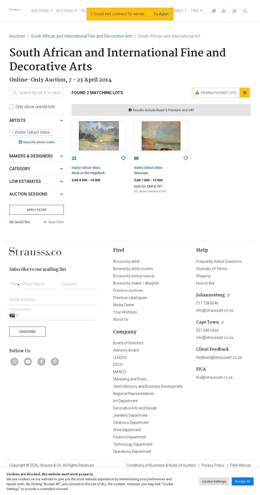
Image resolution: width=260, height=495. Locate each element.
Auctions (17, 36)
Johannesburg (210, 295)
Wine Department (127, 430)
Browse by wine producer (134, 276)
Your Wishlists (125, 312)
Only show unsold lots (35, 106)
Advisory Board (126, 350)
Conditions (161, 465)
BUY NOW (65, 11)
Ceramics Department (131, 423)
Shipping (203, 276)
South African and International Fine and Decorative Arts (81, 36)
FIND (195, 11)
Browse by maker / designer (136, 283)
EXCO (117, 365)
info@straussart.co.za (214, 310)
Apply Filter (36, 210)
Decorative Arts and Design (135, 408)
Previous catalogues (130, 298)
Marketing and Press (130, 379)
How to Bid (205, 283)
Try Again (161, 14)
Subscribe (27, 332)
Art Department (125, 401)
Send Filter (19, 222)
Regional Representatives (133, 394)
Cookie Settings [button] (214, 481)
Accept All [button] (242, 481)
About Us (120, 319)
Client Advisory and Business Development (147, 386)
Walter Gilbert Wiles (86, 168)
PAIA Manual (240, 465)
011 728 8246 (207, 303)
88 (136, 158)
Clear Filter (53, 222)
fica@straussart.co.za (214, 377)
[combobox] (36, 133)
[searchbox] (54, 132)
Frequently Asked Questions (219, 261)
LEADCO (120, 357)
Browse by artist (126, 261)
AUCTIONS (40, 11)
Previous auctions (128, 290)
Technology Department (132, 444)
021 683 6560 (207, 330)
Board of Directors (128, 343)
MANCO (119, 372)
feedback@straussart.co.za (219, 357)
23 (74, 158)
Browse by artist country (133, 269)
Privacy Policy (212, 465)
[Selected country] (14, 315)
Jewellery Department (130, 415)
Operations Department (132, 451)
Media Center (123, 305)
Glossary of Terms (211, 269)
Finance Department (129, 437)
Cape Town (207, 322)
